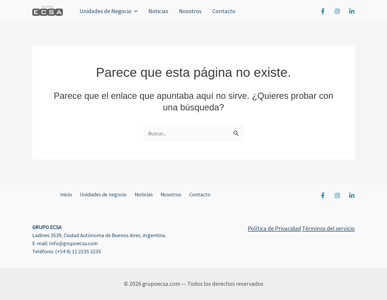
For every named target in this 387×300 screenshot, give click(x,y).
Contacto (227, 11)
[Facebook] (323, 11)
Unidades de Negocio (109, 11)
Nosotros (193, 11)
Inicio (65, 194)
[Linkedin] (352, 11)
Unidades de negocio (103, 194)
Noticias (160, 11)
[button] (135, 11)
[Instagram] (337, 11)
